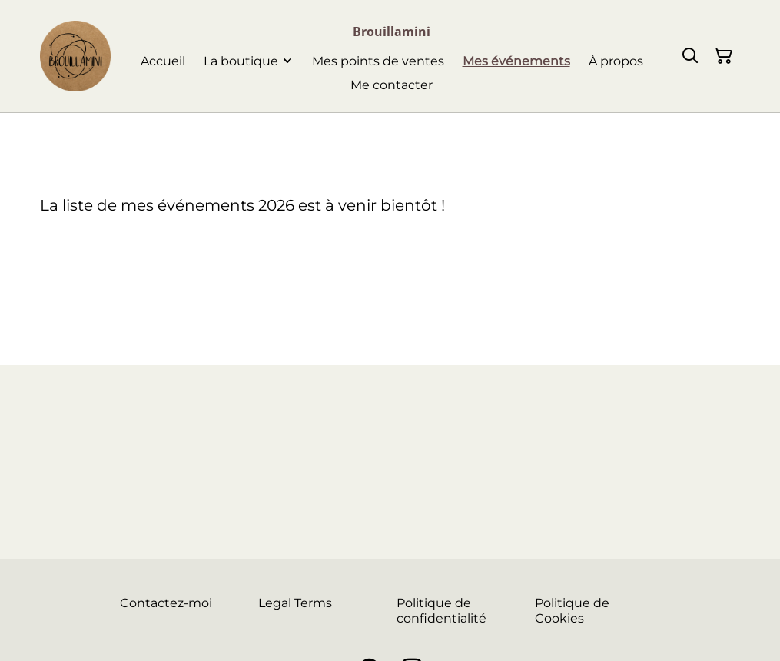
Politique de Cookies (572, 610)
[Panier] (724, 56)
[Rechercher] (690, 56)
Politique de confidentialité (441, 610)
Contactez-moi (166, 603)
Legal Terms (295, 603)
